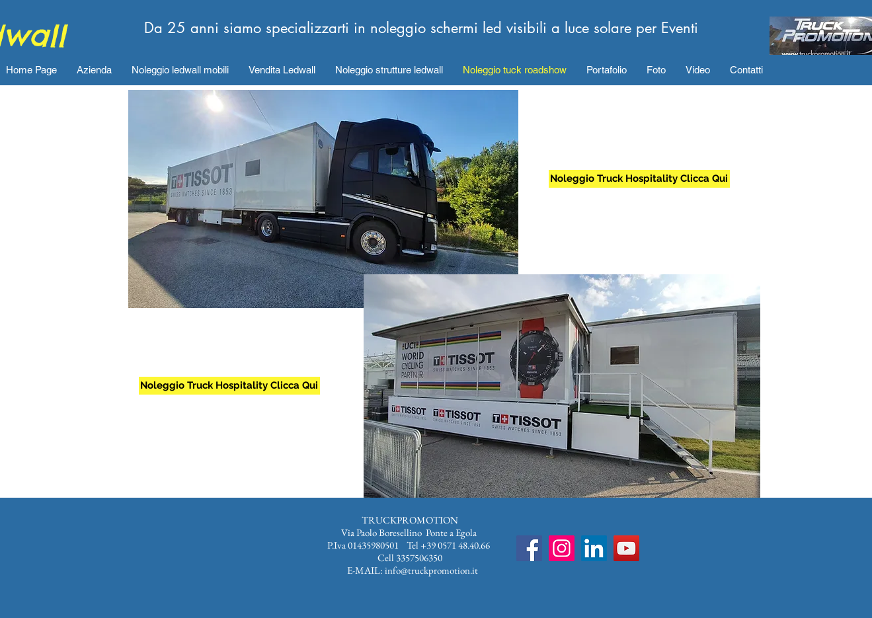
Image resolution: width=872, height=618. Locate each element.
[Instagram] (562, 548)
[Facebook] (529, 548)
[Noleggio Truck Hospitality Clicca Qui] (229, 386)
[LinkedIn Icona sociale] (594, 548)
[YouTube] (626, 548)
